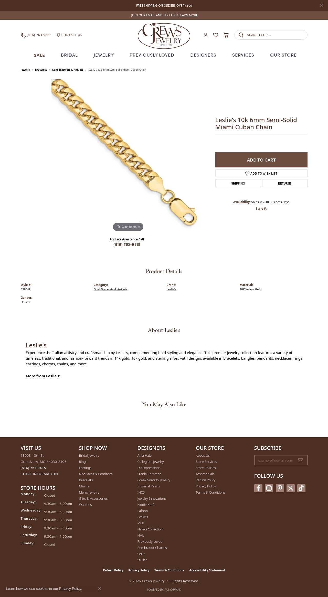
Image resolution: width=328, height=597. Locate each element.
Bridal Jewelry (89, 454)
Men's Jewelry (89, 491)
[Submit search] (241, 34)
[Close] (322, 5)
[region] (128, 155)
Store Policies (206, 467)
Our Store (281, 54)
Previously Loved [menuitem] (150, 540)
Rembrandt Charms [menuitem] (152, 547)
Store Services (206, 461)
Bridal (71, 54)
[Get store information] (39, 473)
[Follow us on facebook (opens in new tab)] (258, 488)
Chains (84, 485)
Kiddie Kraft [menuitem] (146, 504)
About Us (203, 454)
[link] (164, 15)
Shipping (238, 182)
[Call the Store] (33, 467)
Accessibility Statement (207, 569)
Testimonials (205, 473)
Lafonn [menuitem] (142, 510)
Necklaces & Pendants (95, 473)
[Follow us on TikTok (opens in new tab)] (301, 488)
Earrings (85, 467)
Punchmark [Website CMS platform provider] (173, 589)
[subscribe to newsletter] (300, 459)
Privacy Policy (206, 485)
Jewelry (105, 54)
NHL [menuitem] (140, 534)
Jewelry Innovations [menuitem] (151, 497)
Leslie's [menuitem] (142, 516)
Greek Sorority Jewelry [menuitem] (154, 479)
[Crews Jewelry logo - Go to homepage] (164, 35)
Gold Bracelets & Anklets (67, 69)
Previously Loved (152, 54)
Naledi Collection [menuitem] (150, 528)
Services (240, 54)
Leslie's (171, 288)
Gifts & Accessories (93, 497)
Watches (85, 504)
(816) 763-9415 (126, 243)
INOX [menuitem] (141, 491)
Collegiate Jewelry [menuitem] (150, 461)
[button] (205, 35)
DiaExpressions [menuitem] (148, 467)
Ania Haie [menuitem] (144, 454)
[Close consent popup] (99, 588)
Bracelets (41, 69)
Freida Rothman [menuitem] (149, 473)
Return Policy (206, 479)
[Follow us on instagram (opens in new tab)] (269, 488)
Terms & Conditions (210, 491)
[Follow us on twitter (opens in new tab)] (291, 488)
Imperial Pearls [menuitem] (148, 485)
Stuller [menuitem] (142, 559)
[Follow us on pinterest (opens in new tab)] (280, 488)
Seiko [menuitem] (141, 553)
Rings (83, 461)
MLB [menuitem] (140, 522)
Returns (285, 182)
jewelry (25, 69)
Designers (201, 54)
